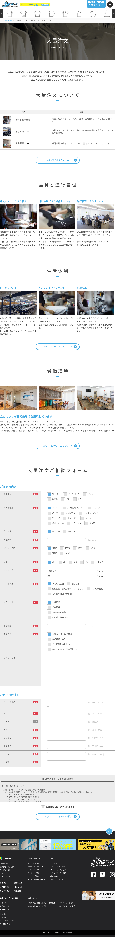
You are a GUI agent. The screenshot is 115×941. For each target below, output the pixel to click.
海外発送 (17, 891)
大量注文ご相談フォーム (57, 160)
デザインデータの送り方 (36, 879)
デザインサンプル (34, 870)
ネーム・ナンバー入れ (58, 870)
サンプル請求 (5, 891)
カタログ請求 (5, 924)
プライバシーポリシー (67, 903)
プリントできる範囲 (57, 866)
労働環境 (13, 143)
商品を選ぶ (4, 883)
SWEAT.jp (8, 20)
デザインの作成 (33, 863)
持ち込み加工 (55, 876)
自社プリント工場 (56, 879)
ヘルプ (2, 873)
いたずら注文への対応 (67, 906)
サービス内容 (5, 870)
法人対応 (3, 887)
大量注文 (3, 917)
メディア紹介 (5, 876)
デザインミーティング (36, 866)
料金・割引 (4, 903)
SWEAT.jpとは (5, 864)
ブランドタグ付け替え (58, 873)
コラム (16, 887)
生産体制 (13, 131)
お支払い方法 (5, 906)
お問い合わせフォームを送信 (57, 816)
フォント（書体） (34, 876)
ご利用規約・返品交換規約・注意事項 (41, 903)
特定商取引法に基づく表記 (37, 906)
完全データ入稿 (33, 873)
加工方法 (53, 863)
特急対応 (3, 914)
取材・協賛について (7, 920)
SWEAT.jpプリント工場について (58, 347)
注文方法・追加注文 (7, 867)
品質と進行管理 (16, 120)
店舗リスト (18, 883)
